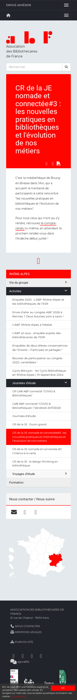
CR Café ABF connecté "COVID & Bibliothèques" (33, 393)
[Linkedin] (23, 655)
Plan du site (21, 641)
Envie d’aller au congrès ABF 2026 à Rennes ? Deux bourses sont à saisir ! (38, 314)
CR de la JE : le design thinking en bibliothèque (35, 463)
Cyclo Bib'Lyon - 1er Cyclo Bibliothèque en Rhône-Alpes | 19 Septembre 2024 (39, 372)
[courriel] (13, 512)
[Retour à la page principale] (8, 15)
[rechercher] (66, 67)
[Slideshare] (41, 655)
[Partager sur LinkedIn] (52, 163)
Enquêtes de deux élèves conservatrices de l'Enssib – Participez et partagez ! (40, 347)
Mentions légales (26, 632)
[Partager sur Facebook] (46, 163)
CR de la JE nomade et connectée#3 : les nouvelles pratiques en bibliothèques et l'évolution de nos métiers (39, 437)
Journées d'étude (40, 383)
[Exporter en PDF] (59, 163)
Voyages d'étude (40, 474)
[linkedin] (35, 512)
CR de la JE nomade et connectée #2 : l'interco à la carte (37, 451)
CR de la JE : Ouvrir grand (29, 424)
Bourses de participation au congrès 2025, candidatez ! (37, 360)
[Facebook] (13, 655)
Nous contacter (25, 626)
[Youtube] (32, 655)
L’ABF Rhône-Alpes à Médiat (32, 324)
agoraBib (19, 661)
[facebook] (24, 512)
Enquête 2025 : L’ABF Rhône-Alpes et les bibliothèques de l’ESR (38, 301)
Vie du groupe (38, 282)
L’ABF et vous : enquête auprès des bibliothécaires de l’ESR (36, 335)
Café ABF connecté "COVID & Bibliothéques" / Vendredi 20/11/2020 (36, 405)
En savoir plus (18, 696)
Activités (38, 291)
